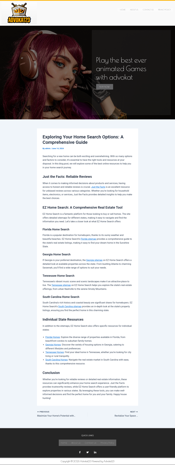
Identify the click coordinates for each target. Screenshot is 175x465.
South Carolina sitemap (70, 306)
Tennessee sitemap (61, 285)
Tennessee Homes (54, 351)
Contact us (148, 9)
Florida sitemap (88, 238)
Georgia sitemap (94, 260)
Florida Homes (52, 337)
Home (122, 9)
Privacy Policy (164, 9)
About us (134, 9)
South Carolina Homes (56, 359)
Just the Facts (98, 187)
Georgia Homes (53, 344)
